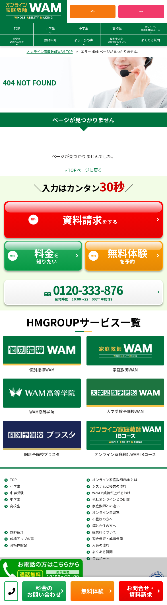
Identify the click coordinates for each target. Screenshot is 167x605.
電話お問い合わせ (92, 11)
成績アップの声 (22, 538)
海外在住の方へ (104, 525)
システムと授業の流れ (109, 486)
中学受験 (17, 492)
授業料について (104, 532)
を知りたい (43, 253)
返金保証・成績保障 (107, 538)
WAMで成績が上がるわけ (111, 492)
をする (83, 214)
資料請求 (141, 11)
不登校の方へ (102, 518)
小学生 (15, 486)
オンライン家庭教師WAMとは (114, 479)
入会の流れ (100, 545)
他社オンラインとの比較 (111, 499)
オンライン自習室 (105, 512)
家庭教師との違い (105, 505)
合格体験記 (18, 545)
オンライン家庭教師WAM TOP (50, 51)
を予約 (124, 253)
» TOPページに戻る (83, 170)
